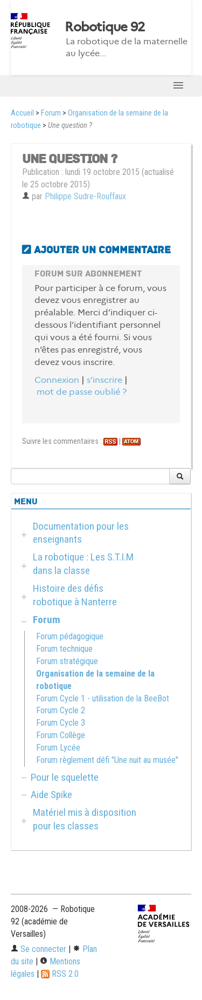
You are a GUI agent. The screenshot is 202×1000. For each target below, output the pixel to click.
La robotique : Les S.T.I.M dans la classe (83, 564)
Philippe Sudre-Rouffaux (85, 196)
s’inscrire (104, 380)
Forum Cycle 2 (60, 710)
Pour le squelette (65, 777)
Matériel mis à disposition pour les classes (84, 819)
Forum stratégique (67, 661)
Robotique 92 (104, 27)
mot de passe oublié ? (82, 392)
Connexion (56, 380)
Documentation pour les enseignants (81, 533)
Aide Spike (51, 794)
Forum (51, 113)
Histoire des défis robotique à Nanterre (75, 595)
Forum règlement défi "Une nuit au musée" (107, 760)
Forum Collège (60, 735)
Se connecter (38, 949)
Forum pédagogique (69, 636)
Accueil (22, 113)
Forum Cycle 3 (60, 723)
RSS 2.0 (60, 974)
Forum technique (64, 649)
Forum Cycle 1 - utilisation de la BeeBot (102, 698)
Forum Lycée (58, 747)
